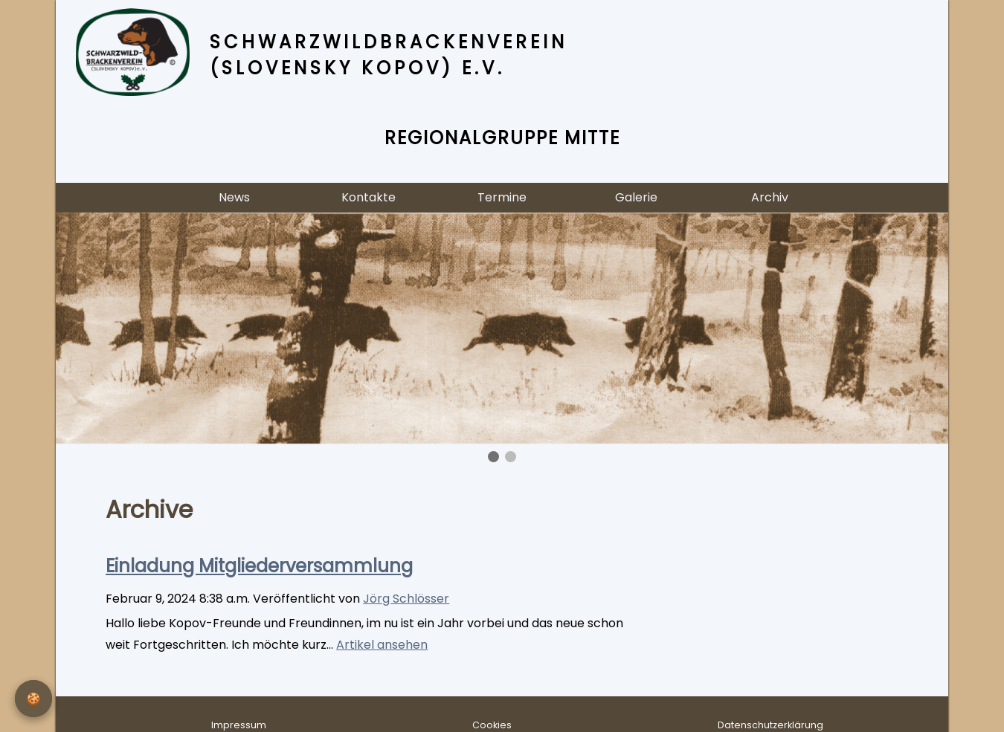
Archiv (769, 197)
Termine (502, 197)
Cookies (492, 725)
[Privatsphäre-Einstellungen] (33, 698)
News (234, 197)
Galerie (636, 197)
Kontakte (368, 197)
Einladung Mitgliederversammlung (259, 566)
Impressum (238, 725)
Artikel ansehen (382, 644)
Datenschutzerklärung (770, 725)
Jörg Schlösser (406, 598)
